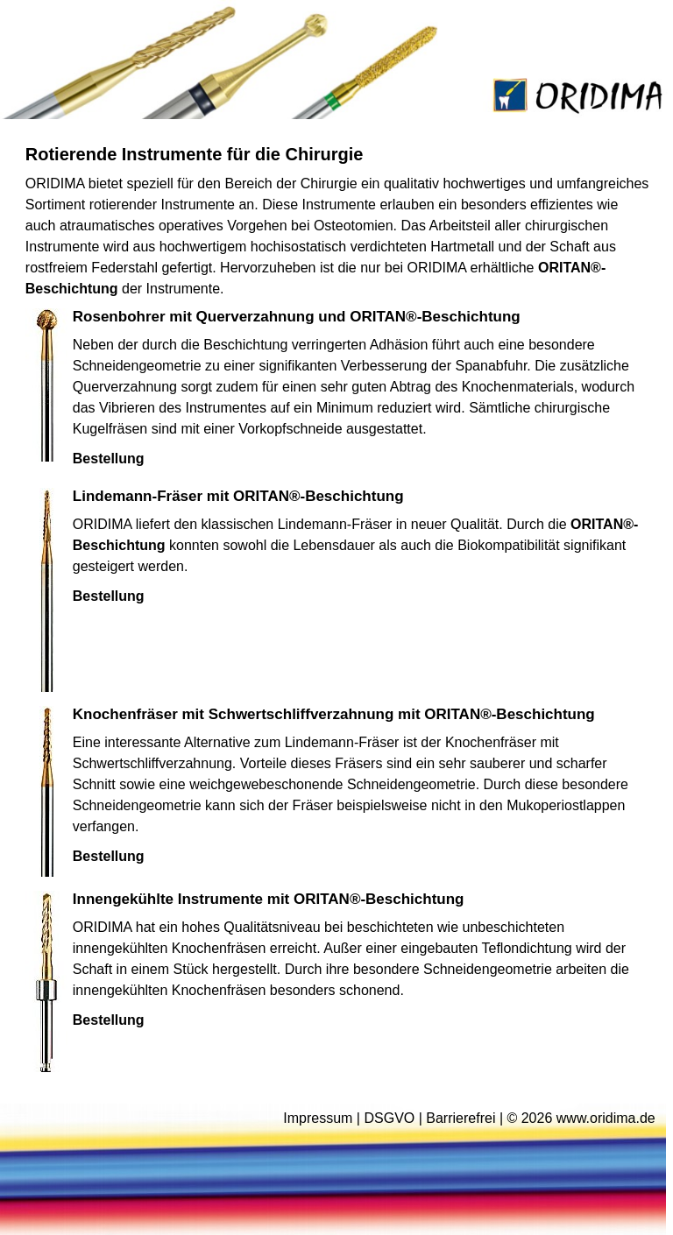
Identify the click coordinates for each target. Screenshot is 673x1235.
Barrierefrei (460, 1118)
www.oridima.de (605, 1118)
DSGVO (389, 1118)
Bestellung (109, 458)
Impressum (317, 1118)
